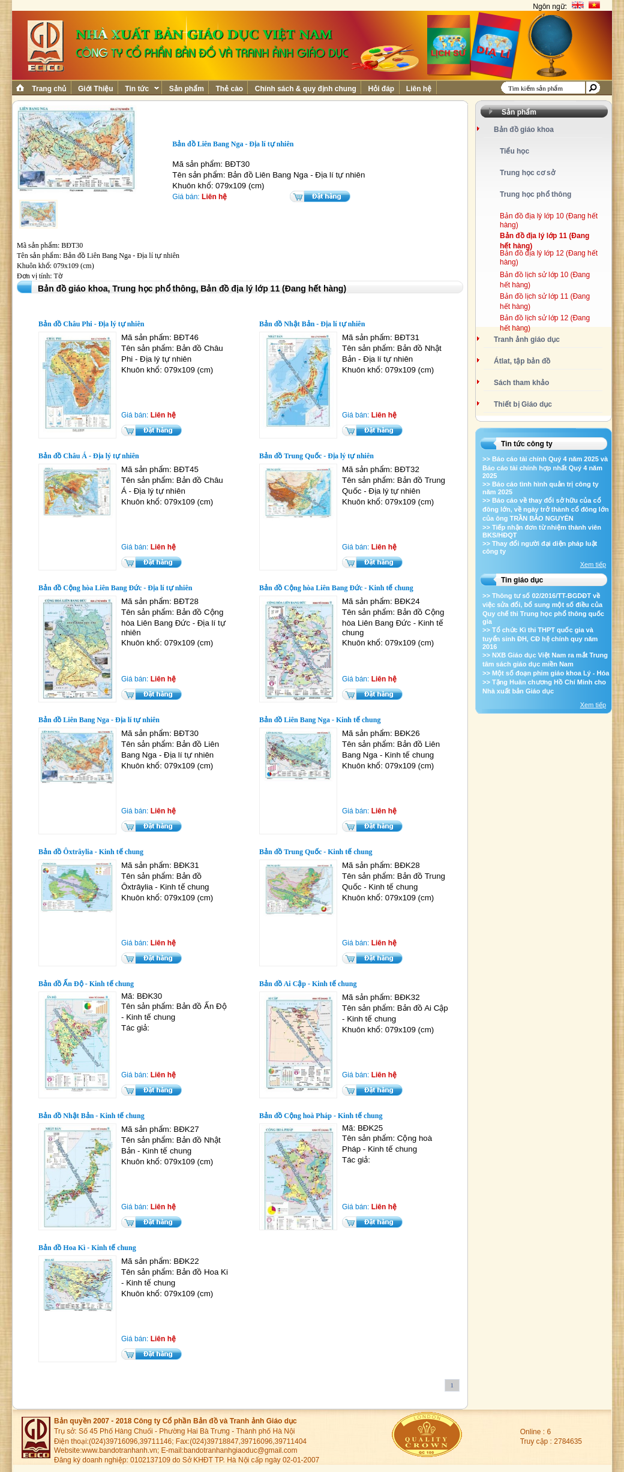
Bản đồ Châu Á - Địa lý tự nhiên (88, 456)
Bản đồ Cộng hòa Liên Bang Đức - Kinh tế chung (336, 588)
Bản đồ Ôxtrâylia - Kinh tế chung (90, 852)
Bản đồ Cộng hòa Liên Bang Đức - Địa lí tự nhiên (115, 588)
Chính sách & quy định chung (305, 89)
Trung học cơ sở (527, 173)
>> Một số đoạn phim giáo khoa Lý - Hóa (545, 673)
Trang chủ (49, 89)
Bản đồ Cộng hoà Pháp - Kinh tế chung (320, 1115)
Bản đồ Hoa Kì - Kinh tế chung (87, 1247)
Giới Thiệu (95, 89)
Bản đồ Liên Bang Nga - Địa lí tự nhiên (99, 720)
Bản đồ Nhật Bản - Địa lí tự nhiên (312, 324)
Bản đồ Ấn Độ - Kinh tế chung (86, 984)
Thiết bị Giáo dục (523, 404)
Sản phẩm (186, 89)
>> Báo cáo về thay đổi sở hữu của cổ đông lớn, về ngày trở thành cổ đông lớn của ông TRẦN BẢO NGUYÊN (545, 509)
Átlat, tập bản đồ (522, 361)
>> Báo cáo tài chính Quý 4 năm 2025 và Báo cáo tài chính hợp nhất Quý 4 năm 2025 (545, 467)
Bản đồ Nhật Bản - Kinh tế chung (91, 1115)
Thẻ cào (229, 89)
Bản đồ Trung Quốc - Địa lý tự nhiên (316, 456)
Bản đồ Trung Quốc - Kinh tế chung (316, 852)
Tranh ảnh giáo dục (527, 339)
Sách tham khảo (521, 382)
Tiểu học (514, 151)
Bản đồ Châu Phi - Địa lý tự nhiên (91, 324)
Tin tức (141, 89)
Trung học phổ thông (535, 194)
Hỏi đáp (381, 89)
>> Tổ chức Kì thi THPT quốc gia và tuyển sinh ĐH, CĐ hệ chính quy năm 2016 (540, 638)
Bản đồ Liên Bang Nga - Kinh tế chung (319, 720)
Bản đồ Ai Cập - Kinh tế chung (307, 984)
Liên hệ (419, 89)
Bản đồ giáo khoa (524, 129)
